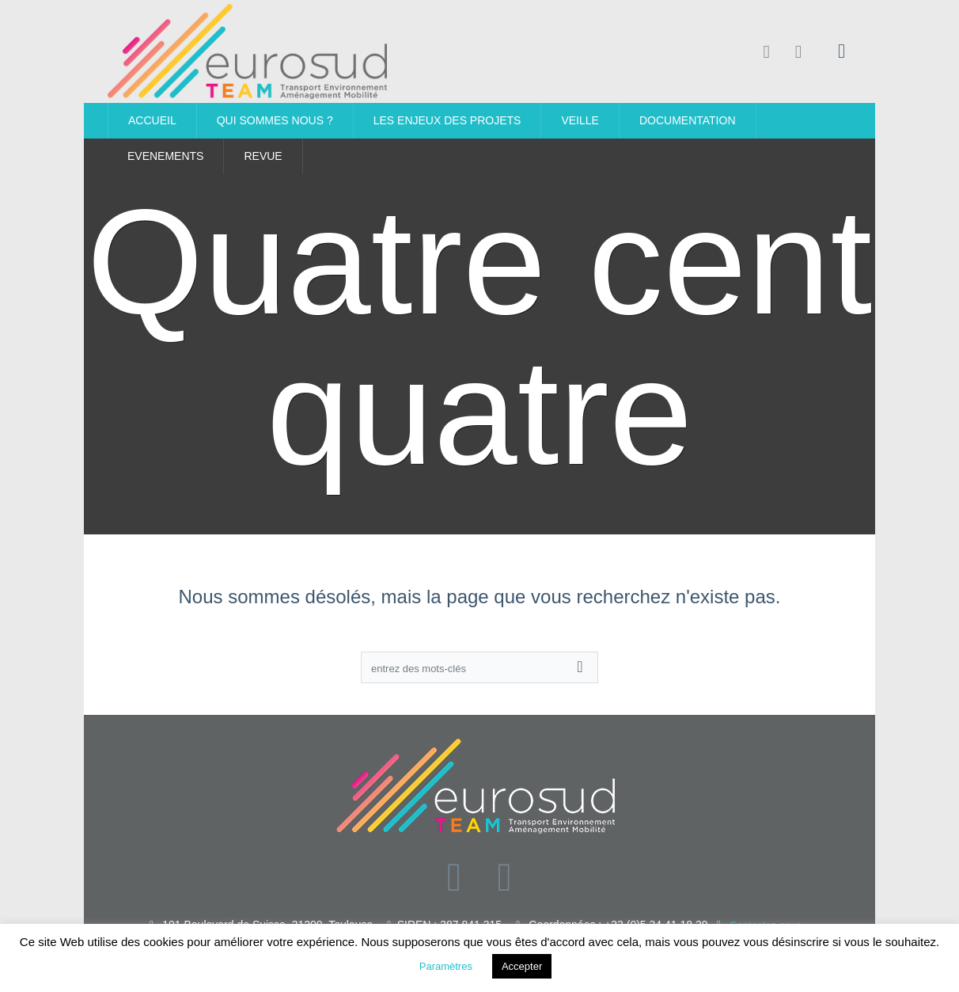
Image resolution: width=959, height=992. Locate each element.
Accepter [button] (522, 966)
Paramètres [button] (445, 966)
